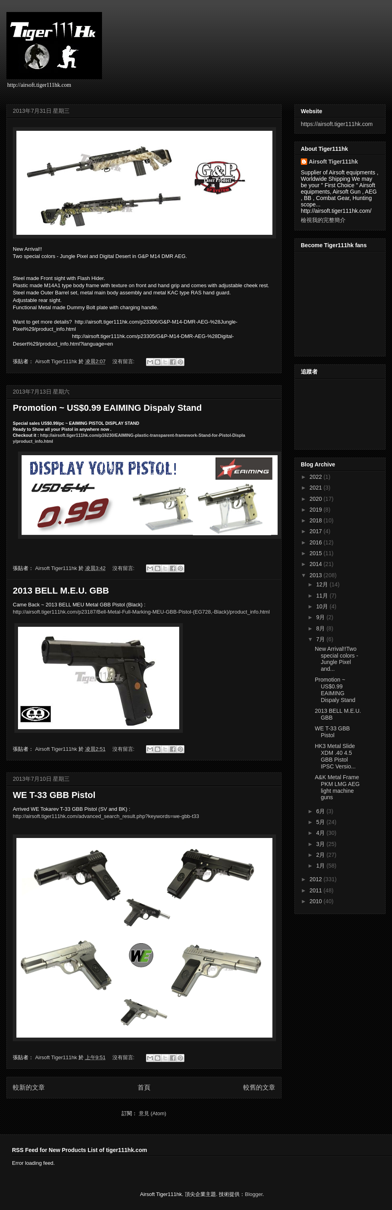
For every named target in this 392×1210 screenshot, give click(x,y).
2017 (317, 531)
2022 (317, 477)
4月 (321, 833)
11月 (322, 595)
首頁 (144, 1087)
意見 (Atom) (152, 1113)
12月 (322, 584)
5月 (321, 822)
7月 (321, 639)
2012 (317, 879)
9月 (321, 617)
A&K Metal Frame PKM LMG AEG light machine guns (337, 787)
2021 (317, 487)
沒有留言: (124, 361)
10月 (322, 606)
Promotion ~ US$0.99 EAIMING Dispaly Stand (107, 408)
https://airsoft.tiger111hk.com (337, 124)
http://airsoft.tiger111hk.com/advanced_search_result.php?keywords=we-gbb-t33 (106, 816)
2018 (317, 520)
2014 (317, 564)
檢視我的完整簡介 (323, 220)
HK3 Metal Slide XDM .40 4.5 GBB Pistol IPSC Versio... (335, 756)
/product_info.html (141, 612)
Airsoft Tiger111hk (333, 161)
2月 (321, 855)
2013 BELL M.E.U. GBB (61, 591)
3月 (321, 844)
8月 (321, 628)
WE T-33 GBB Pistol (54, 795)
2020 (317, 499)
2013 (317, 575)
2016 (317, 542)
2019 (317, 509)
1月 (321, 865)
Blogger (253, 1194)
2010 (317, 901)
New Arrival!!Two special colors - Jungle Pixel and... (336, 659)
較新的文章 (29, 1087)
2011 (317, 890)
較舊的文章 (259, 1087)
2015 (317, 553)
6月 (321, 811)
